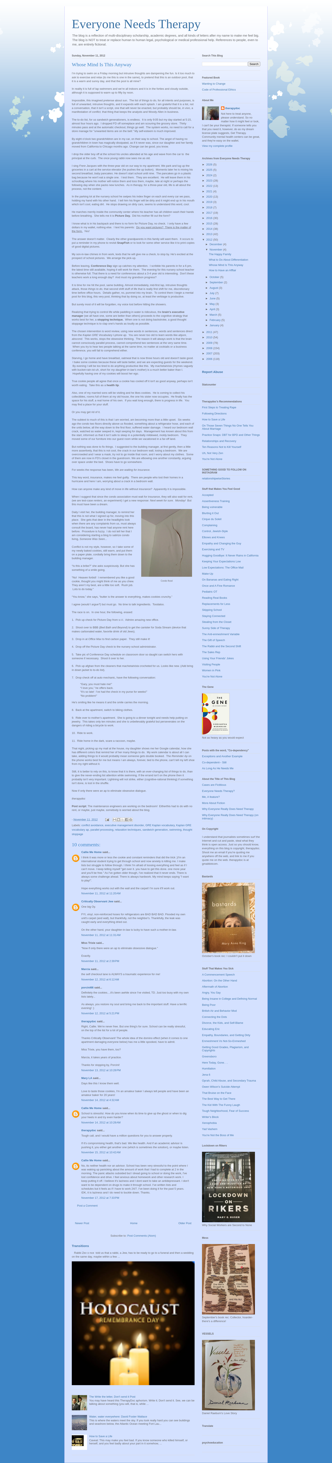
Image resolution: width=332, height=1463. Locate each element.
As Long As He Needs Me (218, 768)
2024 (209, 175)
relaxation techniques (128, 829)
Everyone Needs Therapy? (218, 791)
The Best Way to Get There (218, 1098)
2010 (209, 337)
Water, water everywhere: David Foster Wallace (118, 1416)
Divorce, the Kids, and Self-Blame (222, 1022)
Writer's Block (210, 1117)
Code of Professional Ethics (219, 89)
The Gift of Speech (213, 640)
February (215, 320)
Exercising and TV (213, 549)
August (214, 287)
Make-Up (207, 573)
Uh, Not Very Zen (212, 453)
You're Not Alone (212, 459)
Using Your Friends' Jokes (218, 658)
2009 (209, 342)
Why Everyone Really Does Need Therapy (228, 809)
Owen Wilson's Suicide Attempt (221, 1086)
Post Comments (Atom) (141, 1235)
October (215, 277)
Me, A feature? (211, 796)
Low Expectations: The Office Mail (222, 567)
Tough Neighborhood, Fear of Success (225, 1110)
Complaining (209, 525)
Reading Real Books (214, 597)
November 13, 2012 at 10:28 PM (101, 1070)
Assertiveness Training (216, 501)
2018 (209, 207)
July (212, 293)
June (213, 298)
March (214, 314)
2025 (209, 169)
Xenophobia (209, 1122)
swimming (175, 829)
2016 (209, 218)
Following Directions (214, 413)
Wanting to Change (213, 83)
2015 (209, 223)
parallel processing (101, 829)
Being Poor (209, 1004)
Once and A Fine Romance (218, 585)
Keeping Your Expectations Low (221, 561)
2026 (209, 164)
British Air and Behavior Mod (219, 1010)
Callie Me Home (91, 852)
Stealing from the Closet (216, 621)
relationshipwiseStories (216, 478)
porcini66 (87, 987)
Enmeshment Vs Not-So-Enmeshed (224, 1041)
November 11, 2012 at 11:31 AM (100, 935)
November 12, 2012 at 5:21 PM (100, 1013)
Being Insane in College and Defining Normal (229, 998)
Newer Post (82, 1223)
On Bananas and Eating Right (220, 579)
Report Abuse (212, 372)
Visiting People (211, 664)
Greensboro (209, 1056)
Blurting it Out (210, 513)
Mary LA (86, 1078)
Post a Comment (87, 1205)
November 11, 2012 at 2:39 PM (100, 961)
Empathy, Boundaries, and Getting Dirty (226, 1035)
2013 (209, 234)
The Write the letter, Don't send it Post (112, 1396)
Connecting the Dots (214, 1016)
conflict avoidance (92, 825)
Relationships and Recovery (219, 441)
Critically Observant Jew (97, 901)
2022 (209, 185)
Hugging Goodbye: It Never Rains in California (230, 555)
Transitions (80, 1246)
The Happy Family (220, 254)
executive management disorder (124, 825)
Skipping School (212, 609)
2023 (209, 180)
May (213, 304)
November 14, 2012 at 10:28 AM (100, 1122)
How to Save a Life (100, 1436)
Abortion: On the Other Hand (219, 980)
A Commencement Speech (218, 974)
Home (134, 1223)
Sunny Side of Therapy (216, 628)
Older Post (184, 1223)
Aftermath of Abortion (215, 986)
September (217, 282)
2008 (209, 348)
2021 (209, 191)
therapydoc (88, 1021)
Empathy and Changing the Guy (221, 543)
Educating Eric (211, 1029)
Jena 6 (206, 1074)
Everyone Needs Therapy (136, 24)
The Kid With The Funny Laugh (221, 1105)
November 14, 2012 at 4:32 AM (100, 1100)
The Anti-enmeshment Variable (221, 634)
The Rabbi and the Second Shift (221, 646)
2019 (209, 202)
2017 (209, 212)
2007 (209, 353)
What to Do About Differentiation (228, 259)
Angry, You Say (211, 992)
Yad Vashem (209, 1129)
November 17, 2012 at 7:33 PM (100, 1197)
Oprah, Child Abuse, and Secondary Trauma (229, 1080)
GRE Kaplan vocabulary (160, 825)
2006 (209, 359)
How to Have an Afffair (222, 270)
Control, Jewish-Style (215, 531)
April (213, 309)
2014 (209, 228)
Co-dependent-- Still (214, 762)
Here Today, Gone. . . (215, 1062)
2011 (209, 332)
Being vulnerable (212, 507)
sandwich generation (155, 829)
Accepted (207, 495)
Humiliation (209, 1068)
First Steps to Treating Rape (219, 407)
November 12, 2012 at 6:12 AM (100, 979)
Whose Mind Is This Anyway (226, 265)
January (215, 325)
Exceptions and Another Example (222, 756)
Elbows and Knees (213, 537)
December (216, 244)
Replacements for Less (216, 604)
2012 (209, 239)
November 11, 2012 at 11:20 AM (100, 893)
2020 (209, 196)
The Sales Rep (211, 652)
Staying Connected (213, 616)
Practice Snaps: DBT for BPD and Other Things (231, 434)
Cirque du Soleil (211, 519)
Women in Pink (211, 670)
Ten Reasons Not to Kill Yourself (221, 447)
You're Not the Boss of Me (218, 1135)
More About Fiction (213, 803)
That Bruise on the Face (216, 1092)
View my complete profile (217, 145)
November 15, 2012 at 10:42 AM (100, 1152)
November (216, 249)
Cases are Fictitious (214, 784)
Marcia (85, 969)
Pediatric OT (209, 591)
